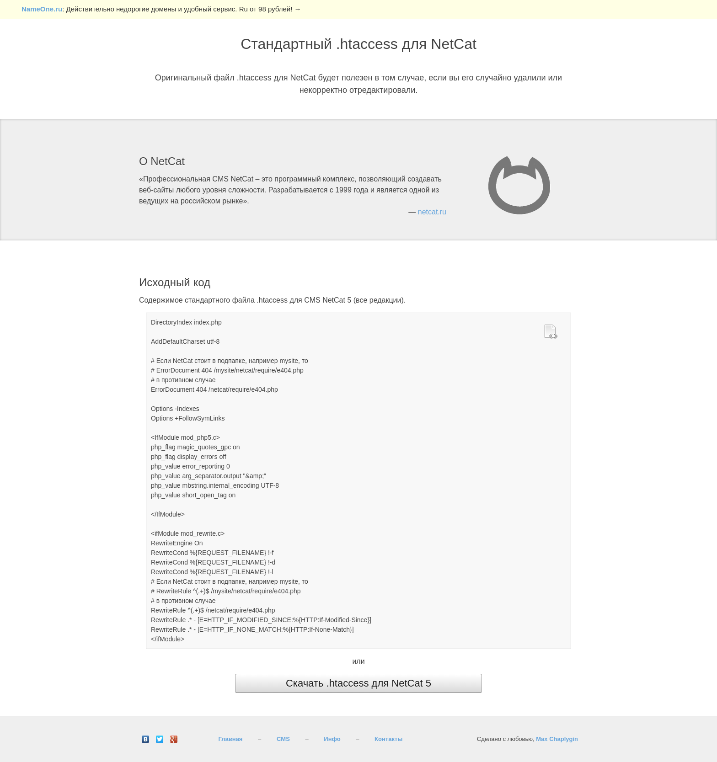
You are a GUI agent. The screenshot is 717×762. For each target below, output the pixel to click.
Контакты (388, 738)
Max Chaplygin (557, 738)
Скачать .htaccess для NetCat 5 (358, 683)
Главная (231, 738)
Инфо (332, 738)
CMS (283, 738)
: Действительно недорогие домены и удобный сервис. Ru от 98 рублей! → (161, 9)
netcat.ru (432, 212)
